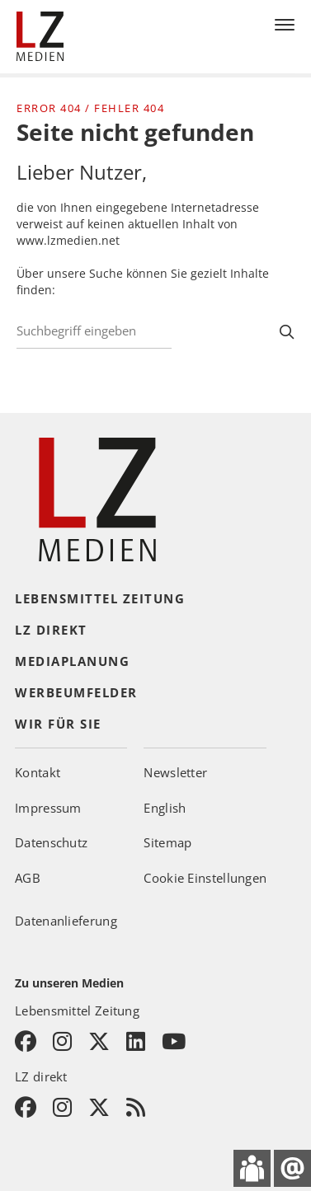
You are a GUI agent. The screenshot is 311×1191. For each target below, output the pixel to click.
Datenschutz (51, 842)
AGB (27, 878)
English (165, 807)
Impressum (48, 807)
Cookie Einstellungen (205, 878)
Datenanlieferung (66, 920)
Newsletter (175, 772)
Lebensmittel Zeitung (100, 598)
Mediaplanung (72, 661)
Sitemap (167, 842)
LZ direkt (51, 629)
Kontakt (37, 772)
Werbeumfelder (76, 692)
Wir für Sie (58, 723)
